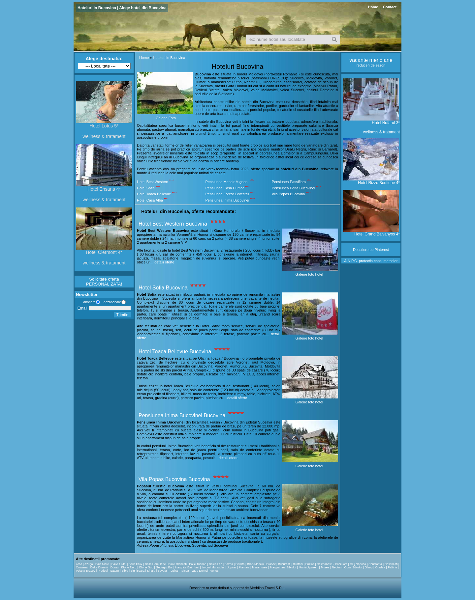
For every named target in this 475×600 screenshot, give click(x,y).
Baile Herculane (155, 564)
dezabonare (112, 302)
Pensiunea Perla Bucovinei (293, 188)
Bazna (229, 564)
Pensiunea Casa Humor (224, 188)
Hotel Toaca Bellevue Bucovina (175, 351)
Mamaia (244, 567)
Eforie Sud (146, 567)
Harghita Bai (183, 567)
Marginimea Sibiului (283, 567)
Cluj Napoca (358, 564)
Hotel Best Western (152, 182)
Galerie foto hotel (309, 274)
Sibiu (124, 570)
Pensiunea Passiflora (289, 182)
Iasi (196, 567)
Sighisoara (138, 570)
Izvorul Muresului (213, 567)
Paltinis (392, 567)
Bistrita (240, 564)
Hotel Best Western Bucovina (173, 224)
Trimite (122, 315)
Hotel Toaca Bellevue (154, 194)
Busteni (298, 564)
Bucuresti (284, 564)
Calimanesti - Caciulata (332, 564)
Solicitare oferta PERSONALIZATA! (104, 281)
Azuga (88, 564)
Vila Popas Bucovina (288, 194)
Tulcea (184, 570)
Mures (325, 567)
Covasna (82, 567)
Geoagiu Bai (164, 567)
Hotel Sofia (146, 188)
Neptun (336, 567)
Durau (115, 567)
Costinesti (391, 564)
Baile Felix (135, 564)
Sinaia (151, 570)
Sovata (162, 570)
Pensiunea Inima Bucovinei (227, 200)
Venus (214, 570)
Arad (79, 564)
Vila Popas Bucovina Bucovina (174, 479)
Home (373, 7)
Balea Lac (215, 564)
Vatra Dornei (199, 570)
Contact (389, 7)
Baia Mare (102, 564)
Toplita (173, 570)
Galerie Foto (166, 118)
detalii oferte (164, 262)
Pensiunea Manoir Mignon (226, 182)
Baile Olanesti (177, 564)
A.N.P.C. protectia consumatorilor (371, 261)
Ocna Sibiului (353, 567)
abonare (88, 302)
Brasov (270, 564)
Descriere (360, 250)
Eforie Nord (129, 567)
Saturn (114, 570)
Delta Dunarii (99, 567)
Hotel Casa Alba (150, 200)
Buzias (309, 564)
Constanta (375, 564)
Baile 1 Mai (118, 564)
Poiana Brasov (85, 570)
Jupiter (231, 567)
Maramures (259, 567)
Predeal (103, 570)
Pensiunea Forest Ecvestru (227, 194)
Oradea (380, 567)
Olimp (368, 567)
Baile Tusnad (197, 564)
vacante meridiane (371, 60)
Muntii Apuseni (308, 567)
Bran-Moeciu (255, 564)
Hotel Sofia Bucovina (163, 287)
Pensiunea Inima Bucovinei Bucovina (182, 415)
